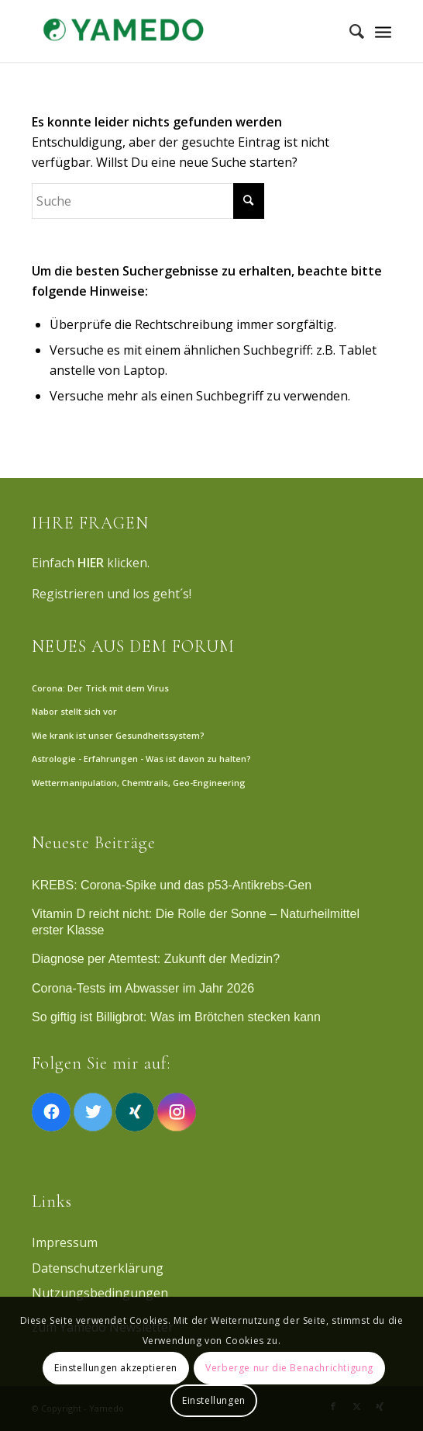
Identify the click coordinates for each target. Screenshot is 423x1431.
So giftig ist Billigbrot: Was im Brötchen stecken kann (176, 1017)
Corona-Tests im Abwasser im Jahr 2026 (143, 988)
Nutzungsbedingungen (100, 1292)
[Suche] (349, 31)
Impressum (65, 1242)
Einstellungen (214, 1400)
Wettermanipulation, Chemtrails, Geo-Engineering (139, 782)
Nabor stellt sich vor (74, 711)
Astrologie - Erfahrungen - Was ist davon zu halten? (141, 758)
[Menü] (383, 31)
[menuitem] (349, 31)
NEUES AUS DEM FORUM (133, 646)
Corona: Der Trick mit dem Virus (100, 688)
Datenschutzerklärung (97, 1268)
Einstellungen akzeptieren (115, 1367)
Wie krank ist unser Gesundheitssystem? (118, 735)
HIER (90, 562)
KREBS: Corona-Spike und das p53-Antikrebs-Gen (171, 885)
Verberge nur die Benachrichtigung (289, 1367)
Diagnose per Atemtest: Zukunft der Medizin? (156, 958)
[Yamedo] (175, 31)
